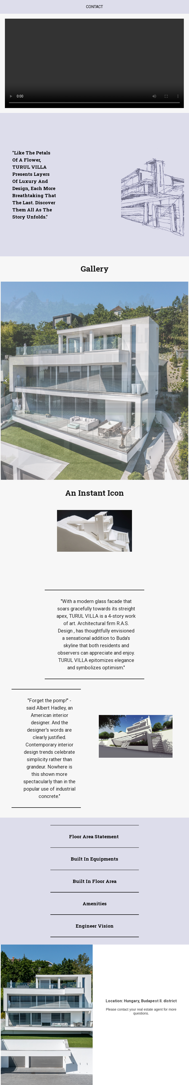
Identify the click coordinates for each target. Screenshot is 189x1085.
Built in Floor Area (94, 881)
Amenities (95, 903)
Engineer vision (95, 926)
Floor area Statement (94, 836)
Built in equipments (94, 859)
